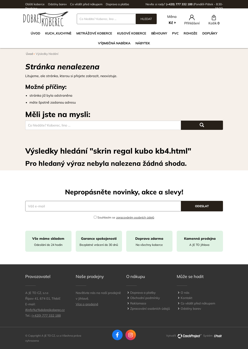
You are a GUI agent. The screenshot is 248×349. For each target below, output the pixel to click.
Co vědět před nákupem (86, 4)
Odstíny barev (57, 4)
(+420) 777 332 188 (46, 315)
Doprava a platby (143, 293)
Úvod (35, 33)
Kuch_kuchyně (58, 33)
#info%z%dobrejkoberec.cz (45, 310)
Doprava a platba (117, 4)
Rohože (190, 33)
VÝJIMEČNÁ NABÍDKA (114, 43)
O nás (185, 293)
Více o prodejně (87, 304)
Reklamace (138, 303)
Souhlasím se (124, 217)
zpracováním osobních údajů (135, 217)
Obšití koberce (35, 4)
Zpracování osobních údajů (150, 309)
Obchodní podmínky (145, 298)
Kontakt (186, 298)
